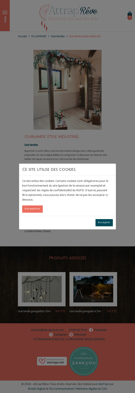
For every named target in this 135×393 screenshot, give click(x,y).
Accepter (104, 223)
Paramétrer (32, 209)
